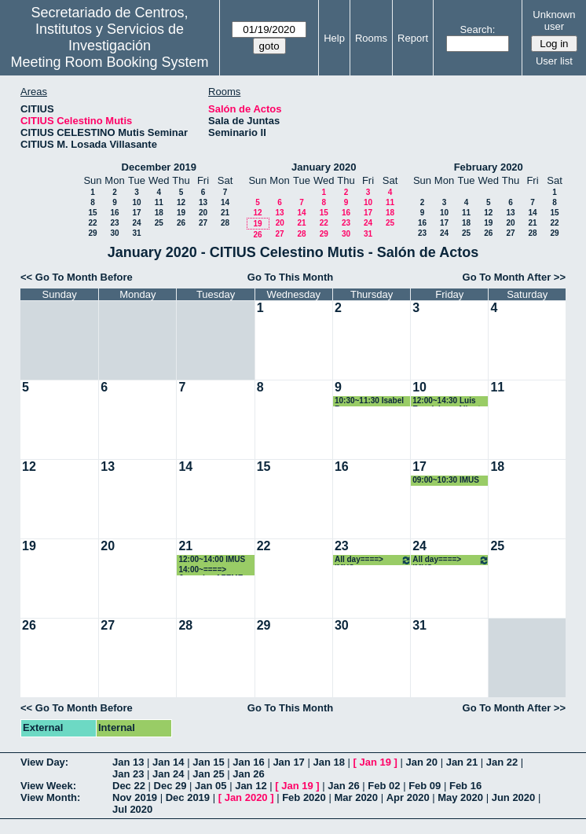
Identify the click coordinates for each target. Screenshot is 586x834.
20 (203, 212)
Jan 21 (462, 762)
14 (225, 202)
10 (136, 202)
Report (412, 38)
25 (159, 223)
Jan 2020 (246, 797)
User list (554, 61)
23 (114, 223)
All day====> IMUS (373, 560)
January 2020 (323, 167)
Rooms (371, 38)
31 (136, 233)
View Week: (48, 786)
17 (136, 212)
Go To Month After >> (514, 277)
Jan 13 (128, 762)
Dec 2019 (188, 797)
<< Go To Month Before (76, 277)
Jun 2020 (514, 797)
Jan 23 (128, 774)
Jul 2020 (132, 809)
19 (181, 212)
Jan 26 (248, 774)
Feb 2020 (304, 797)
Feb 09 (424, 786)
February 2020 (488, 167)
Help (334, 38)
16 (114, 212)
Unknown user (554, 20)
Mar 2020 (356, 797)
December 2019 (159, 167)
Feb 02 (384, 786)
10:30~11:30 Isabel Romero (369, 401)
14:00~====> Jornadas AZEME (210, 570)
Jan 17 (288, 762)
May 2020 (460, 797)
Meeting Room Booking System (109, 62)
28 (225, 223)
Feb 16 (465, 786)
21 (225, 212)
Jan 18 (328, 762)
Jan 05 (210, 786)
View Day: (44, 762)
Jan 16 (248, 762)
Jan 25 (208, 774)
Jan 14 (168, 762)
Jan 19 (375, 762)
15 (92, 212)
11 (159, 202)
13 (203, 202)
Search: (478, 29)
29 (92, 233)
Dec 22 (128, 786)
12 (181, 202)
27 (203, 223)
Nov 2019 (134, 797)
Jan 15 (208, 762)
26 (181, 223)
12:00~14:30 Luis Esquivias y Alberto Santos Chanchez (448, 401)
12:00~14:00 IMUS (211, 559)
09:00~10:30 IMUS (445, 480)
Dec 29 (170, 786)
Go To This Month (290, 277)
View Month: (50, 797)
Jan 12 (250, 786)
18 (159, 212)
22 (92, 223)
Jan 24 (168, 774)
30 (114, 233)
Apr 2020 (408, 797)
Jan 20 (422, 762)
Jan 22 (502, 762)
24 (136, 223)
